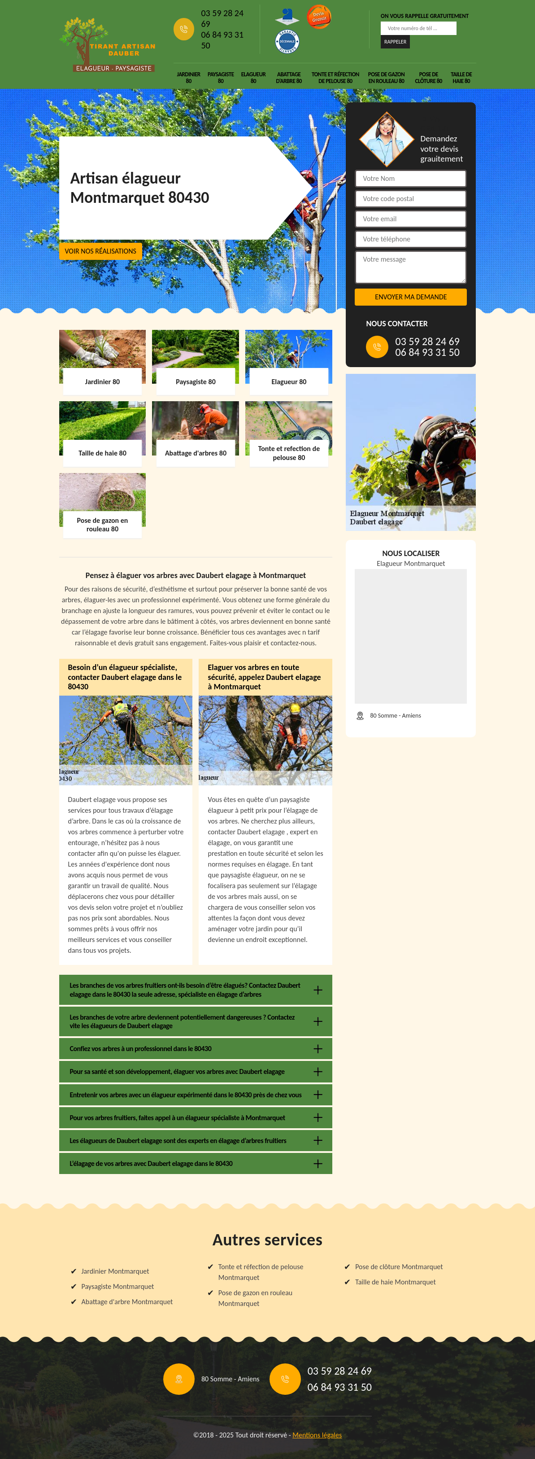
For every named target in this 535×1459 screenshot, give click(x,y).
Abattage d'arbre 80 (288, 77)
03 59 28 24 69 (222, 18)
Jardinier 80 (188, 77)
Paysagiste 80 (221, 77)
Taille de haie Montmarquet (395, 1282)
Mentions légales (317, 1435)
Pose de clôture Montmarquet (399, 1266)
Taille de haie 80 (461, 77)
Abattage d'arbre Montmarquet (127, 1301)
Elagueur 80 (253, 77)
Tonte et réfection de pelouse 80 (335, 77)
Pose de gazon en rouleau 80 (386, 77)
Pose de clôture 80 (428, 77)
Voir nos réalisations (100, 251)
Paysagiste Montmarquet (118, 1286)
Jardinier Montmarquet (115, 1271)
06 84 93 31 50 (222, 40)
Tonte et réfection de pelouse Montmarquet (261, 1272)
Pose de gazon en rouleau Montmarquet (255, 1298)
